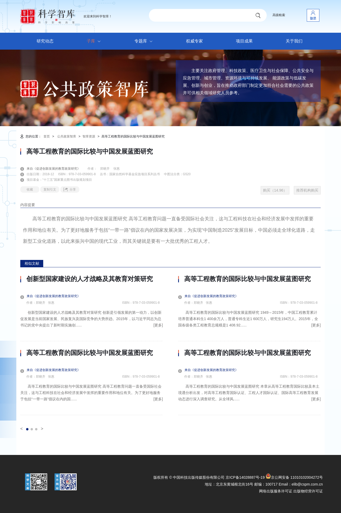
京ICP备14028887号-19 (245, 477)
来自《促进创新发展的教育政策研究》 (57, 168)
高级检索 (278, 15)
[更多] (158, 325)
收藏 (30, 189)
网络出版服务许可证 (275, 491)
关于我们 (294, 41)
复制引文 (49, 189)
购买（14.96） (275, 190)
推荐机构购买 (307, 190)
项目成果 (244, 41)
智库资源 (88, 136)
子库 (95, 41)
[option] (91, 345)
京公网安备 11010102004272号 (294, 477)
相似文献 (32, 263)
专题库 (144, 41)
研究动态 (45, 41)
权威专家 (194, 41)
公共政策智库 (66, 136)
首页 (46, 136)
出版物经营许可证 (308, 491)
